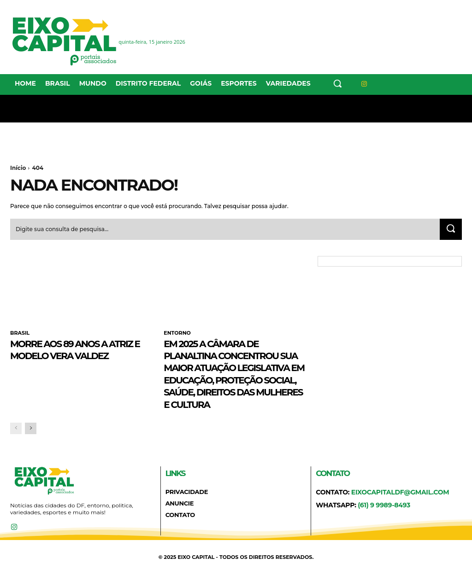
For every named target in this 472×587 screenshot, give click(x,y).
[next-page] (30, 441)
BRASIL (20, 334)
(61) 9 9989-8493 (384, 518)
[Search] (450, 230)
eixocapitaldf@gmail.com (400, 505)
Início (18, 167)
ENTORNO (177, 334)
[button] (337, 83)
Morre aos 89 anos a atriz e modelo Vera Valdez (70, 356)
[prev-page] (16, 441)
